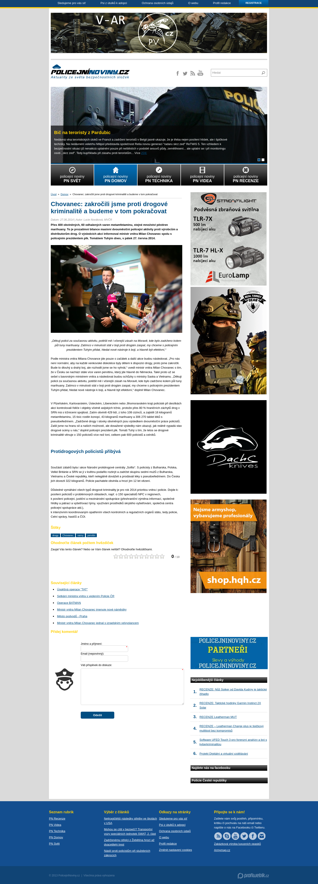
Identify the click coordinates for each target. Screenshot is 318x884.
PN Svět (54, 843)
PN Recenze (57, 818)
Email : (92, 653)
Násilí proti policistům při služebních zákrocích (127, 853)
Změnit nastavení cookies (175, 850)
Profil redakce (222, 3)
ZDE (144, 153)
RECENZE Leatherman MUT (218, 717)
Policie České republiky (209, 780)
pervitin (91, 535)
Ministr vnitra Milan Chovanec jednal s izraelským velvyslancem (98, 623)
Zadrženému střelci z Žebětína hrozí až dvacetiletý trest (129, 842)
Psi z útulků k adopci (113, 3)
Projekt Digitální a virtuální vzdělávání (223, 753)
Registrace (254, 3)
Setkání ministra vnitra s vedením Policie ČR (85, 596)
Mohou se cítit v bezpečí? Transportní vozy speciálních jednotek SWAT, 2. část (130, 831)
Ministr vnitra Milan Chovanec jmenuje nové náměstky (92, 609)
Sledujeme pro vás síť (71, 3)
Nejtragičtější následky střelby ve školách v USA (130, 821)
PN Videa (55, 824)
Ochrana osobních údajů (158, 3)
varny (80, 535)
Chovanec (68, 535)
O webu (193, 3)
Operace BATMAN (69, 602)
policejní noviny (72, 173)
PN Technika (57, 831)
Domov (64, 194)
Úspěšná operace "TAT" (72, 589)
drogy (55, 535)
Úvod (54, 194)
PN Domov (56, 837)
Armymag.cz (222, 850)
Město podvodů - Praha (72, 616)
